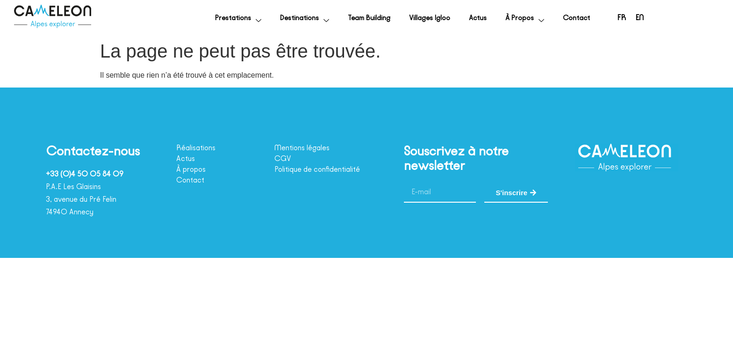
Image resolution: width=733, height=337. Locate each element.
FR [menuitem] (617, 18)
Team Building (334, 18)
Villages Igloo (405, 18)
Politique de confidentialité (323, 169)
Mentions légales (306, 148)
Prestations (185, 18)
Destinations (259, 18)
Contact (569, 18)
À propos (513, 18)
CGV (283, 158)
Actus (460, 18)
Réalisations (199, 148)
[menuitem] (617, 18)
